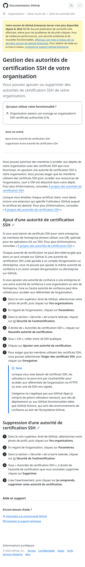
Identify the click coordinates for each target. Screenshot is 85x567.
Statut (61, 550)
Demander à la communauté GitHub (25, 516)
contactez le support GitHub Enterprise (46, 47)
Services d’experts (13, 554)
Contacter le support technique (22, 521)
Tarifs (70, 550)
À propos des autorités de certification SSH (32, 209)
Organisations (16, 13)
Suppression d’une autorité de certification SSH (32, 425)
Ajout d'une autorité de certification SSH (38, 222)
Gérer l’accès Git (37, 13)
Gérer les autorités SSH (62, 13)
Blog (27, 554)
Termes (31, 550)
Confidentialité (46, 550)
